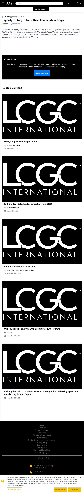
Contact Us (42, 432)
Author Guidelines (42, 430)
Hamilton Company (13, 145)
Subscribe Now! (42, 73)
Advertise (42, 428)
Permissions (42, 445)
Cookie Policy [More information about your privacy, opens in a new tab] (21, 485)
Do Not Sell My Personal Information (42, 440)
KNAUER (9, 333)
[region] (42, 484)
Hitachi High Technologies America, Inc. (20, 270)
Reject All (75, 489)
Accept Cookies (60, 489)
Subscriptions (42, 447)
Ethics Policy (42, 437)
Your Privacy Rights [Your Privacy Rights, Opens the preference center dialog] (14, 489)
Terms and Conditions (42, 450)
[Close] (80, 477)
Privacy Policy (42, 442)
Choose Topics (41, 9)
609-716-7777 (38, 472)
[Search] (39, 3)
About (42, 425)
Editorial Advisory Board (42, 435)
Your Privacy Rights (42, 452)
